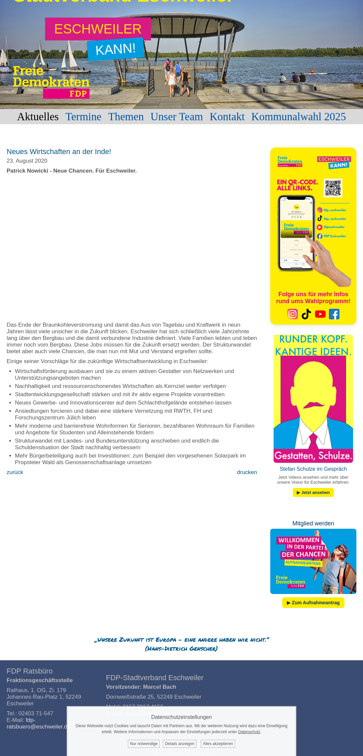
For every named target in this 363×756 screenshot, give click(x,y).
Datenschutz (249, 731)
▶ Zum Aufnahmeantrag (313, 602)
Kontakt (227, 117)
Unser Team (176, 117)
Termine (83, 117)
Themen (126, 117)
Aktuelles (38, 117)
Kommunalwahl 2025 (298, 117)
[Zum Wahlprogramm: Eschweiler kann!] (98, 29)
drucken (247, 472)
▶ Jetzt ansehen (313, 492)
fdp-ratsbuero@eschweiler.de (38, 723)
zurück (15, 472)
